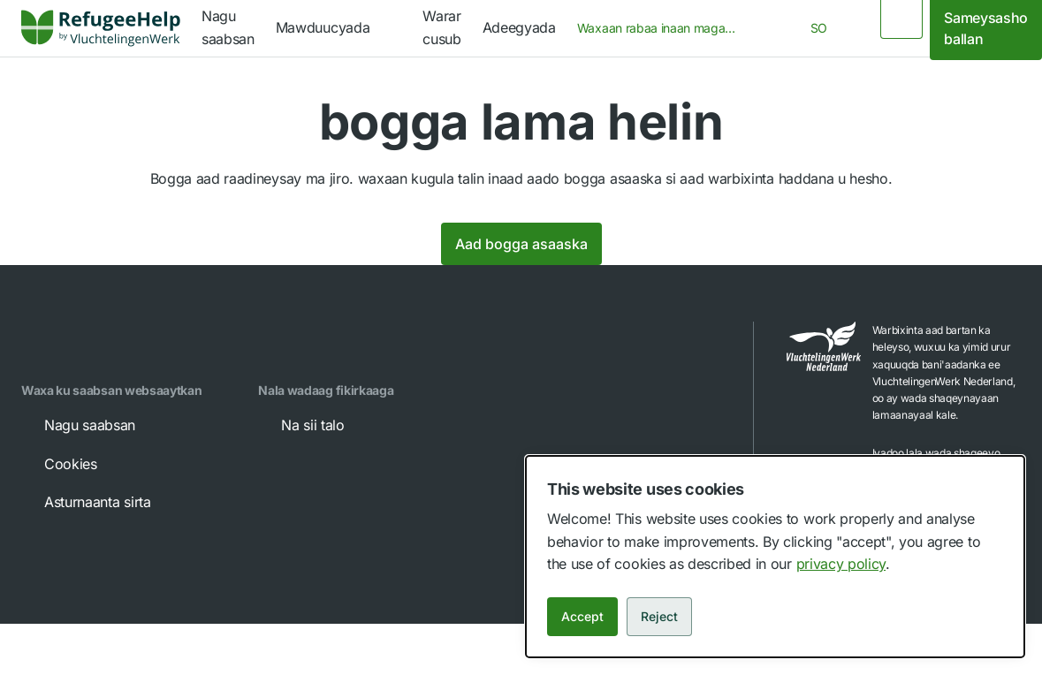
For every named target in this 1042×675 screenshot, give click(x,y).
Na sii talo (300, 425)
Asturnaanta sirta (85, 501)
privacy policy (841, 564)
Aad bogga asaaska (521, 244)
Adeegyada (519, 27)
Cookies (58, 463)
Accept (582, 616)
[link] (100, 28)
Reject (659, 616)
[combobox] (662, 28)
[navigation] (338, 28)
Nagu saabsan (77, 425)
